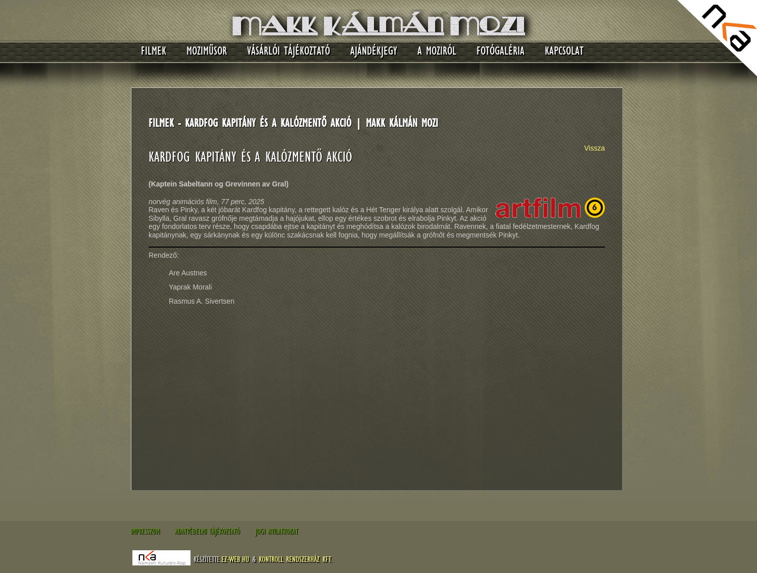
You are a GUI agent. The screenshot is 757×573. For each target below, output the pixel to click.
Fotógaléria (501, 50)
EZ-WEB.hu (235, 558)
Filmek (153, 50)
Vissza (594, 148)
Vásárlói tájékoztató (288, 50)
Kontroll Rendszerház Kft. (296, 558)
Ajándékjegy (373, 50)
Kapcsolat (564, 50)
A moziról (436, 50)
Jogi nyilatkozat (276, 532)
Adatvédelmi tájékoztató (207, 532)
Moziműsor (206, 50)
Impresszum (145, 532)
